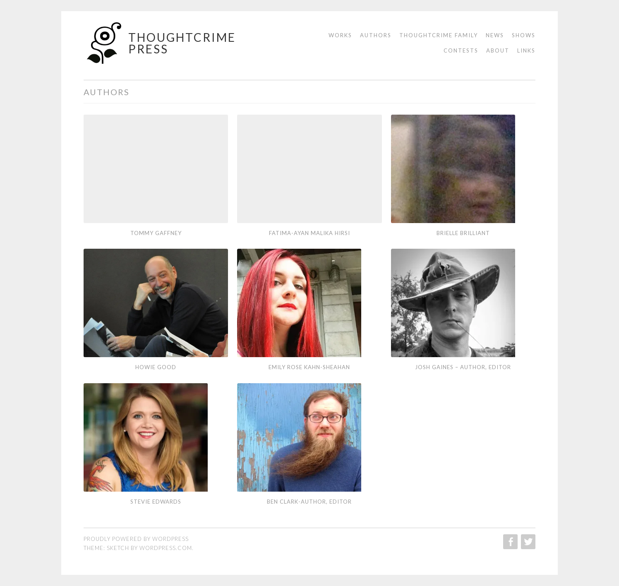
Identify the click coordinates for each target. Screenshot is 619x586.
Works (340, 35)
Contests (461, 50)
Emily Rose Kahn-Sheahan (309, 367)
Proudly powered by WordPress (136, 539)
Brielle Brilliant (463, 233)
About (497, 50)
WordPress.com (165, 548)
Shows (523, 35)
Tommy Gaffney (156, 233)
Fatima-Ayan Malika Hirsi (309, 233)
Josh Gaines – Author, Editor (463, 367)
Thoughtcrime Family (438, 35)
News (495, 35)
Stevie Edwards (155, 501)
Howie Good (155, 367)
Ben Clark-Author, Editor (309, 501)
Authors (375, 35)
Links (526, 50)
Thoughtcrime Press (182, 43)
